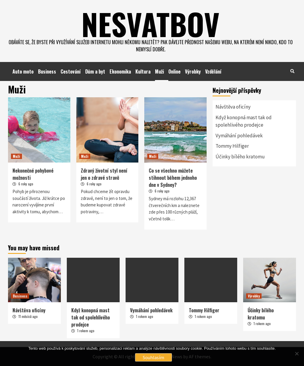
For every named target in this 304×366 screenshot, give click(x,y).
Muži (159, 71)
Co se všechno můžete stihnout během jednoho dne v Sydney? (173, 177)
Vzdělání (213, 71)
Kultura (143, 71)
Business (47, 71)
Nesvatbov (150, 24)
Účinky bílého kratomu (240, 156)
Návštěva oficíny (233, 107)
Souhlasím (153, 357)
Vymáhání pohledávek (239, 135)
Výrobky (193, 71)
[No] (297, 354)
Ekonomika (120, 71)
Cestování (71, 71)
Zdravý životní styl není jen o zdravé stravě (104, 174)
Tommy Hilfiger (232, 146)
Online (174, 71)
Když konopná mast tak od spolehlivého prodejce (244, 121)
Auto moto (23, 71)
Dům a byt (95, 71)
